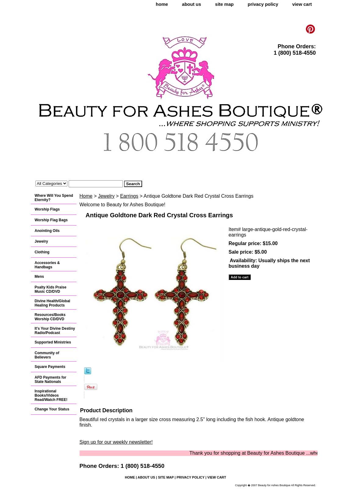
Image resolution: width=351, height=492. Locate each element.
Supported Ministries (53, 342)
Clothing (42, 252)
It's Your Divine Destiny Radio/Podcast (55, 330)
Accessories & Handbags (47, 265)
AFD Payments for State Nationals (50, 379)
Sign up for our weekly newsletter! (116, 442)
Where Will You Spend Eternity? (54, 197)
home (162, 4)
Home (86, 196)
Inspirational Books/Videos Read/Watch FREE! (51, 395)
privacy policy (263, 4)
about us (191, 4)
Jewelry (106, 196)
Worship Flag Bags (51, 220)
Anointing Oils (47, 231)
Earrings (129, 196)
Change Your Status (52, 409)
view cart (302, 4)
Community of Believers (47, 355)
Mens (39, 276)
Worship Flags (47, 209)
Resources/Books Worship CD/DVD (50, 317)
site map (224, 4)
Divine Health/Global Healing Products (52, 303)
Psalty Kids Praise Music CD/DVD (50, 289)
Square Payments (50, 367)
